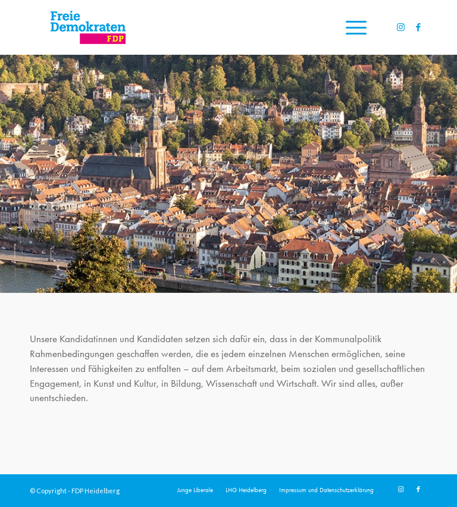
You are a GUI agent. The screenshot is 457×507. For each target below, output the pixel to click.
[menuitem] (350, 27)
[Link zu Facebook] (418, 27)
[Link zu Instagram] (400, 27)
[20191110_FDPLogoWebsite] (88, 27)
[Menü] (350, 27)
